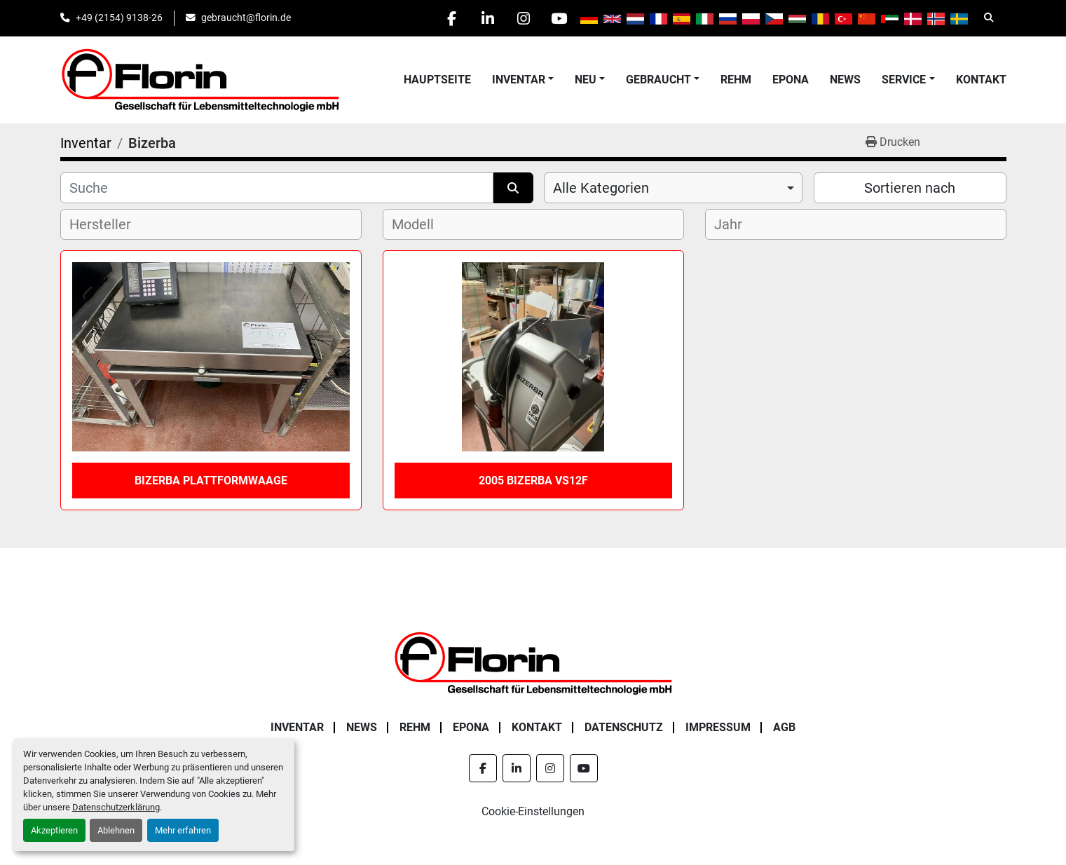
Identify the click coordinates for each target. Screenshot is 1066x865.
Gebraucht (658, 79)
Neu (585, 79)
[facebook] (452, 18)
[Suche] (277, 187)
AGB (784, 727)
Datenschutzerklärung (116, 807)
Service (904, 79)
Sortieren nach (909, 187)
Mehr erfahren (183, 830)
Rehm (735, 79)
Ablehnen (116, 830)
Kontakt (981, 79)
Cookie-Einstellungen (533, 811)
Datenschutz (624, 727)
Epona (790, 79)
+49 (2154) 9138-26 (119, 17)
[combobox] (673, 187)
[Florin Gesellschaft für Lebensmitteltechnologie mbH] (533, 662)
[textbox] (111, 224)
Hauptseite (437, 79)
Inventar (518, 79)
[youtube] (559, 18)
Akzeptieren (54, 830)
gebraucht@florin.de (246, 17)
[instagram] (523, 18)
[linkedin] (487, 18)
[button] (523, 79)
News (845, 79)
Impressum (718, 727)
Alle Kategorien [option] (601, 187)
